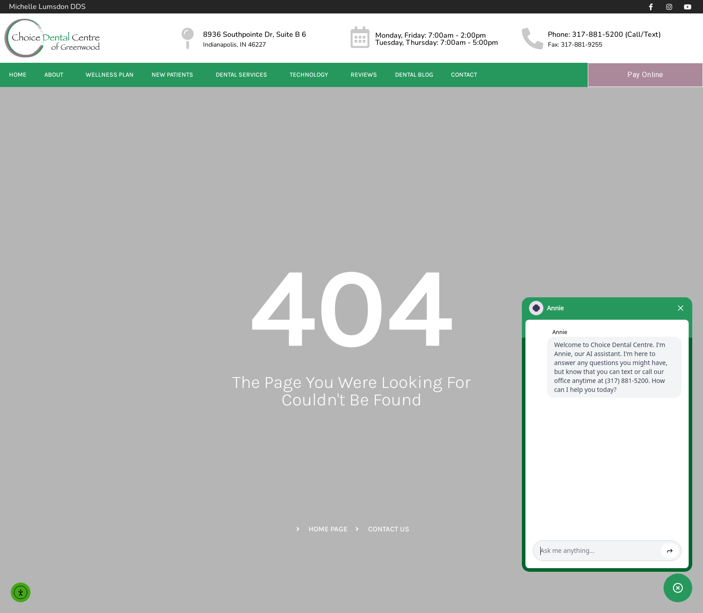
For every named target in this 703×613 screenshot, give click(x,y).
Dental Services (244, 74)
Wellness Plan (110, 74)
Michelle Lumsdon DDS (47, 7)
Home (17, 74)
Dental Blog (414, 74)
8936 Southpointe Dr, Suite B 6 (254, 34)
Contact (466, 74)
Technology (311, 74)
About (56, 74)
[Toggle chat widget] (678, 588)
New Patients (175, 74)
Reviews (364, 74)
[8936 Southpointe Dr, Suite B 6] (188, 38)
